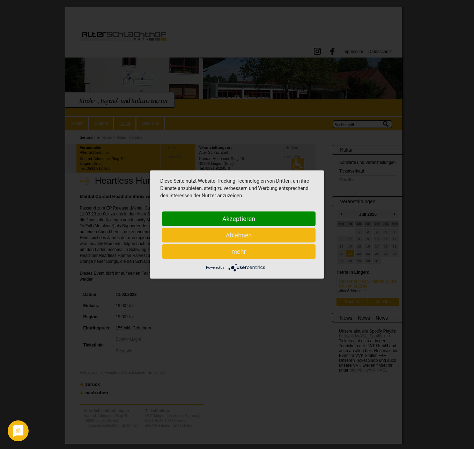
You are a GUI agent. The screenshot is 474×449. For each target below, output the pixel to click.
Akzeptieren (238, 218)
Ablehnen (238, 235)
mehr (238, 251)
